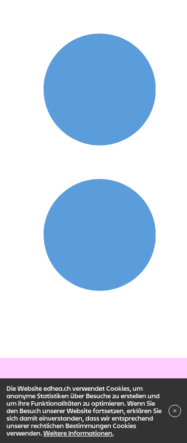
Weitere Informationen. (78, 433)
